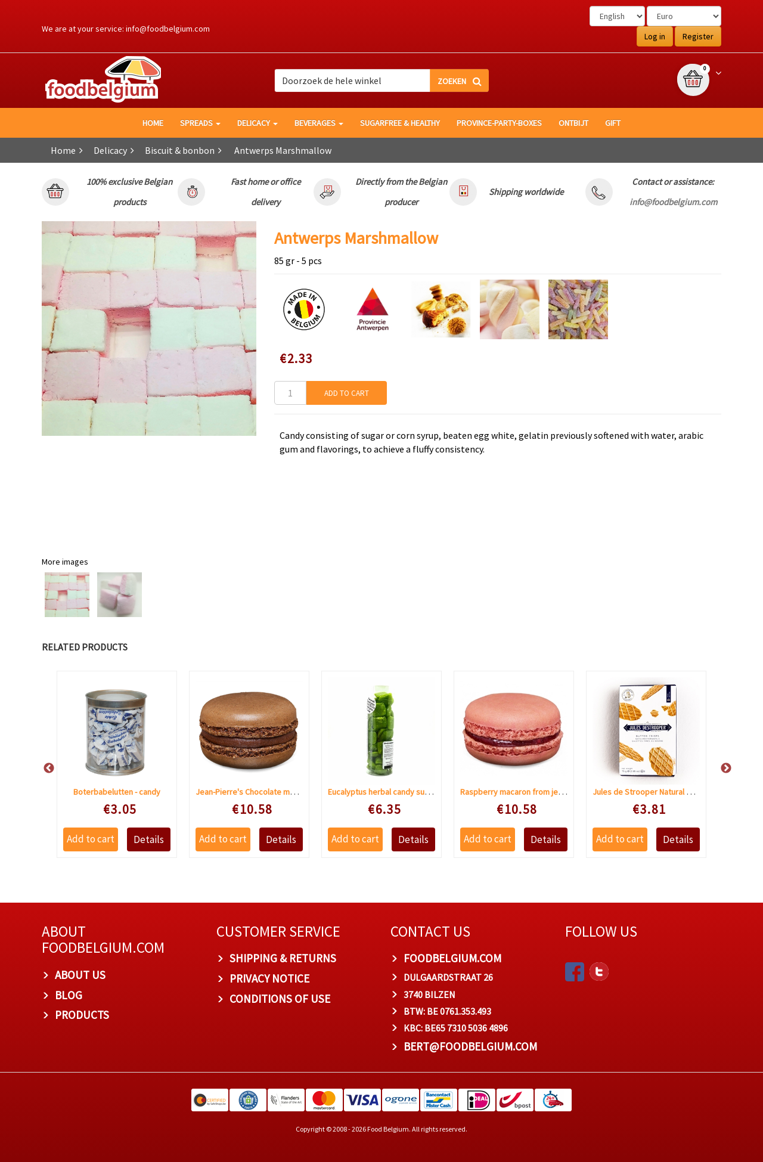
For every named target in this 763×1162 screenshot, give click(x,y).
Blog (68, 995)
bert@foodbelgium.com (470, 1046)
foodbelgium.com (452, 958)
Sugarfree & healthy (400, 122)
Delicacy (257, 122)
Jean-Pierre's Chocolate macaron (255, 791)
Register (698, 36)
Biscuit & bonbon (180, 150)
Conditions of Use (279, 998)
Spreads (200, 122)
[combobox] (381, 80)
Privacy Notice (269, 978)
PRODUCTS (82, 1015)
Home (63, 150)
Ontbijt (573, 122)
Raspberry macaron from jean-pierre (525, 791)
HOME (152, 122)
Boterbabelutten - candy (116, 791)
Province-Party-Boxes (499, 122)
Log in (654, 36)
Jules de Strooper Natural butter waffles (664, 791)
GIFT (613, 122)
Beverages (318, 122)
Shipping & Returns (282, 958)
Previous (43, 768)
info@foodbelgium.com (168, 28)
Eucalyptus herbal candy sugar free (391, 791)
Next (720, 768)
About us (80, 975)
